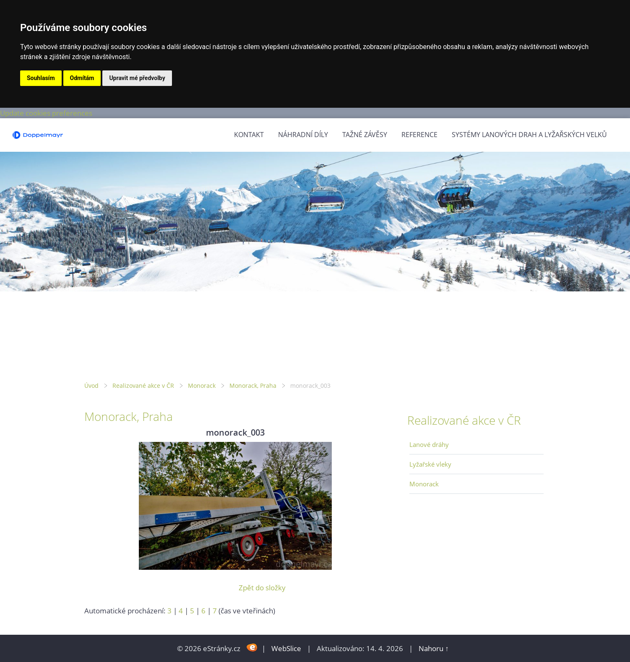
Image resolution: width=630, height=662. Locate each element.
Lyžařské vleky (430, 464)
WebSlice (286, 648)
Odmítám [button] (82, 78)
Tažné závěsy (364, 134)
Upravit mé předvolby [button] (137, 78)
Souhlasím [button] (41, 78)
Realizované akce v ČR (143, 385)
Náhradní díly (303, 134)
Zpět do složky (262, 587)
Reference (419, 134)
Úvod (91, 385)
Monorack (202, 385)
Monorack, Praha (252, 385)
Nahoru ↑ (434, 648)
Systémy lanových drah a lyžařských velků (529, 134)
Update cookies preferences (46, 113)
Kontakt (249, 134)
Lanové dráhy (429, 444)
